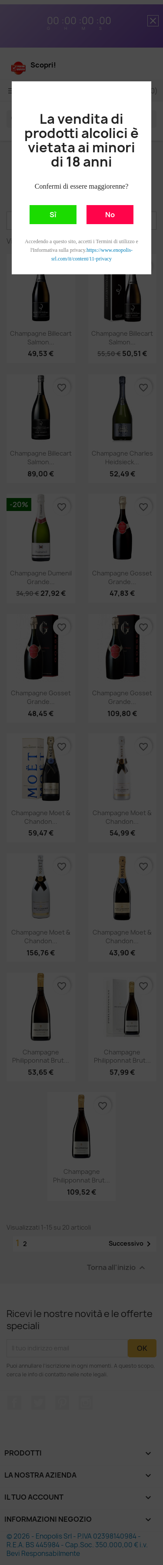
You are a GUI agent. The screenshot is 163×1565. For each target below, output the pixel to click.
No (110, 214)
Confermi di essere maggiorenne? (81, 186)
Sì (53, 214)
